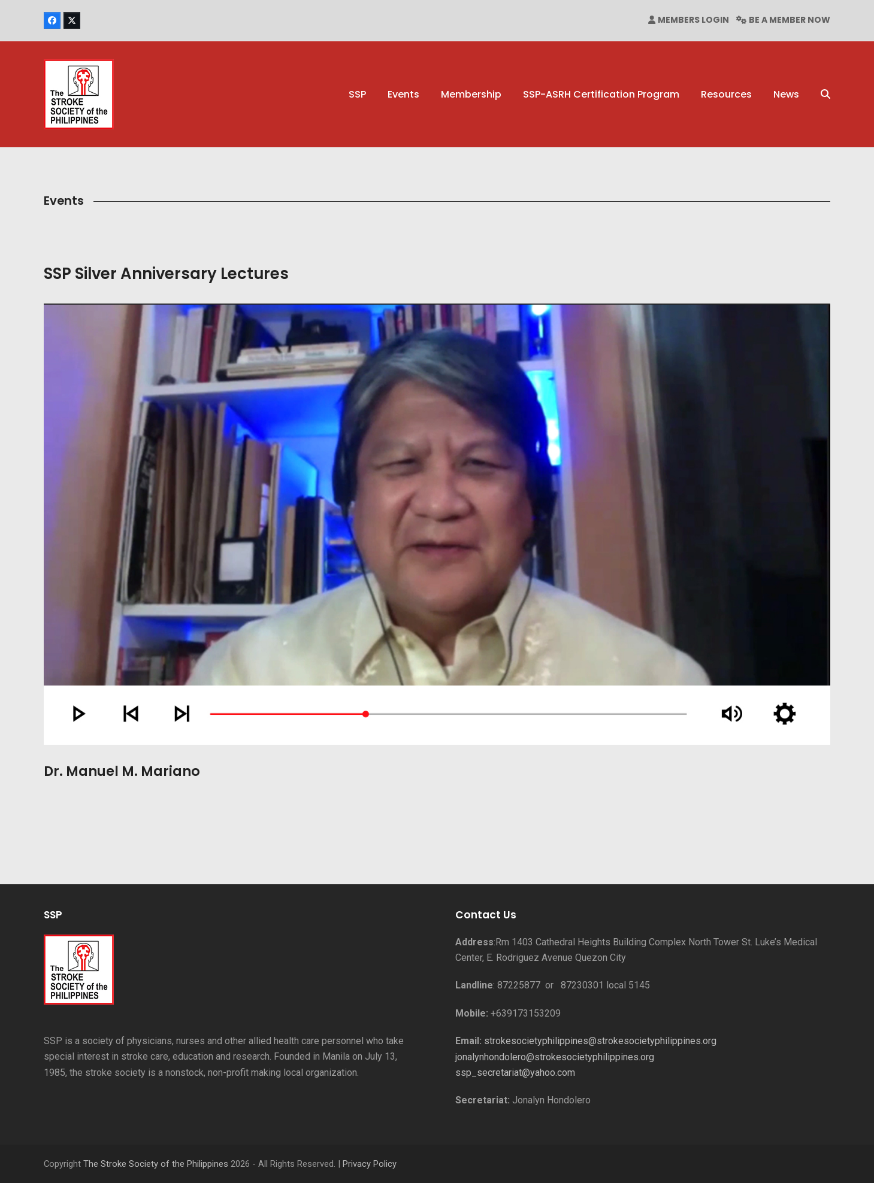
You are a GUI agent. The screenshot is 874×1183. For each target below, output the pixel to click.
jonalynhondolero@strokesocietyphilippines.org (554, 1057)
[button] (825, 95)
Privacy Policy (370, 1163)
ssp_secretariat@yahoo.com (515, 1072)
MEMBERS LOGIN (693, 20)
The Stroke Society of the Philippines (155, 1163)
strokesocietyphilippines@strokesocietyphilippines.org (600, 1040)
